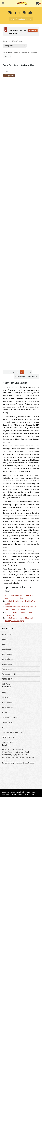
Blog (4, 644)
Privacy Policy (17, 794)
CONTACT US (7, 697)
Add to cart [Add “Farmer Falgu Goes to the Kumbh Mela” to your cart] (10, 75)
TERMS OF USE (7, 679)
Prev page (21, 377)
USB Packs (6, 684)
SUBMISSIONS (7, 742)
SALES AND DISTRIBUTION (12, 732)
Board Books (7, 649)
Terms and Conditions (10, 674)
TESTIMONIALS (8, 737)
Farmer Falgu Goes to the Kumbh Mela (18, 65)
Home (12, 19)
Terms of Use (29, 794)
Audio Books (7, 634)
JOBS (4, 727)
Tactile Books (7, 669)
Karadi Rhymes (7, 659)
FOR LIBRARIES (8, 654)
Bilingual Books (7, 639)
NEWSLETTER (7, 712)
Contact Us (6, 794)
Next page (32, 377)
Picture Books (20, 19)
